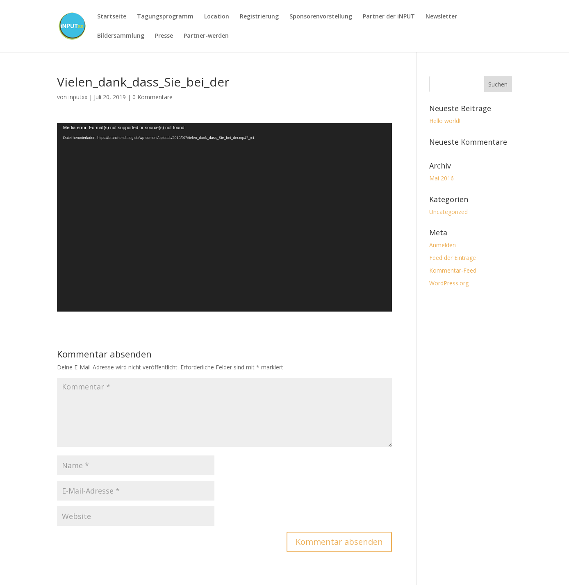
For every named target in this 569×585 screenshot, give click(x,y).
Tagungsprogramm (165, 16)
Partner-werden (206, 35)
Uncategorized (448, 212)
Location (216, 16)
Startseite (111, 16)
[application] (224, 217)
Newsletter (441, 16)
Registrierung (259, 16)
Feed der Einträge (452, 258)
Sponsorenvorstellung (320, 16)
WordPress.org (449, 283)
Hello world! (444, 121)
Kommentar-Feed (452, 270)
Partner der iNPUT (389, 16)
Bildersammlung (120, 35)
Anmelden (442, 245)
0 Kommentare (152, 97)
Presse (164, 35)
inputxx (77, 97)
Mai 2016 (441, 178)
